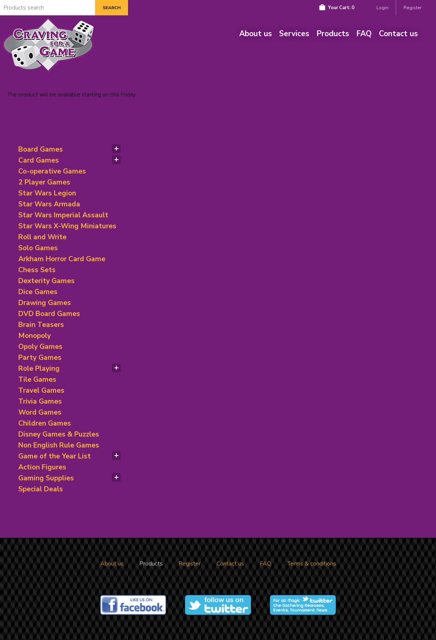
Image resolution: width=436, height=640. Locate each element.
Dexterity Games (46, 281)
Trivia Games (40, 401)
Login (382, 7)
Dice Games (37, 292)
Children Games (44, 423)
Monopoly (34, 336)
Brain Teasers (41, 325)
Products (332, 33)
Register (412, 7)
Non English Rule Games (58, 445)
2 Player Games (44, 182)
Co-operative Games (52, 171)
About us (255, 33)
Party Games (39, 358)
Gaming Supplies (46, 478)
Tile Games (37, 379)
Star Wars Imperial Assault (63, 215)
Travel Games (41, 390)
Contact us (398, 33)
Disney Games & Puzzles (58, 434)
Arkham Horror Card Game (61, 259)
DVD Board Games (49, 314)
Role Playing (39, 369)
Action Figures (42, 467)
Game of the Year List (54, 456)
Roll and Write (42, 237)
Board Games (40, 149)
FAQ (364, 33)
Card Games (38, 160)
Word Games (39, 412)
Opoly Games (40, 347)
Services (294, 33)
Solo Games (38, 248)
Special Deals (40, 489)
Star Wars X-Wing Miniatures (67, 226)
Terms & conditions (311, 564)
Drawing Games (44, 303)
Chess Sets (37, 270)
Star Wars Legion (47, 193)
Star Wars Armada (49, 204)
